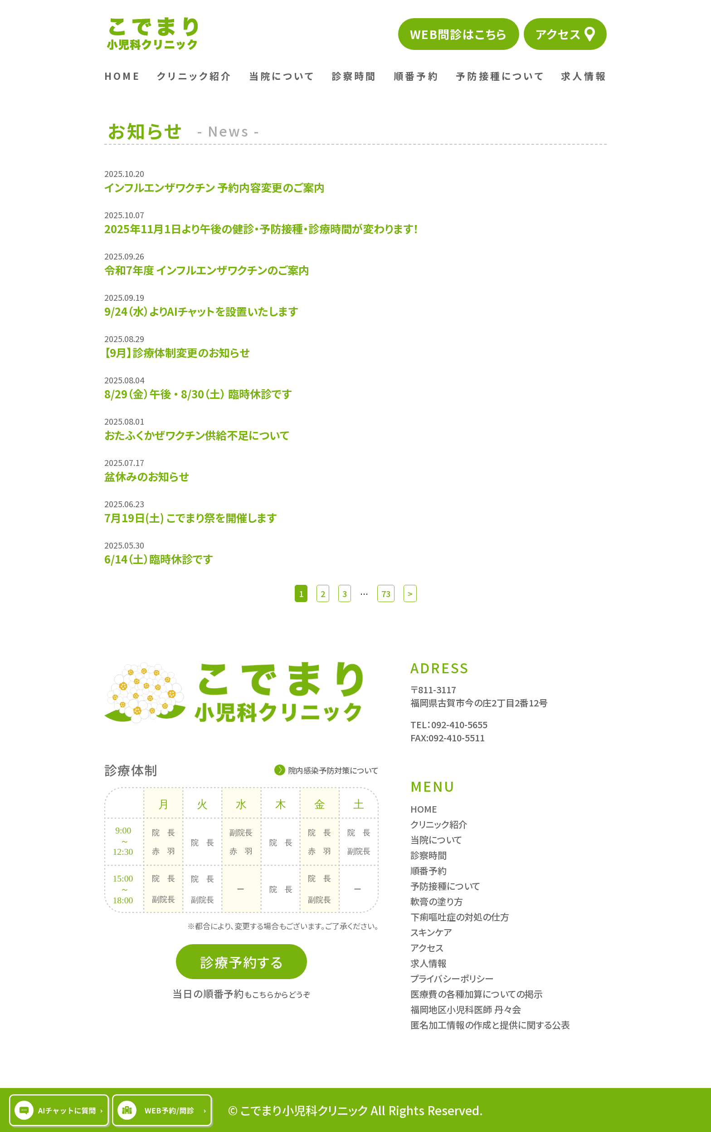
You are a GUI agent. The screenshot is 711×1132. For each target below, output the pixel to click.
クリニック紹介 (194, 76)
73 (385, 593)
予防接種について (500, 76)
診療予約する (241, 962)
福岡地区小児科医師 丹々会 (465, 1009)
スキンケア (431, 932)
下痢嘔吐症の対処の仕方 (459, 916)
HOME (122, 76)
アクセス (558, 33)
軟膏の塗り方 (436, 901)
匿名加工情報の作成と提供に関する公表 (490, 1024)
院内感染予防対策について (333, 770)
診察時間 (354, 76)
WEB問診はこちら (458, 33)
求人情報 (584, 76)
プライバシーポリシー (452, 978)
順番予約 (416, 76)
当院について (282, 76)
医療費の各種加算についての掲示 (476, 993)
